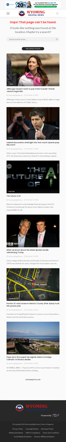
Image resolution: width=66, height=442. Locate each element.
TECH (11, 84)
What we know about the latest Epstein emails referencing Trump (28, 251)
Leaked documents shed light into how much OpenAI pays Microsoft (33, 143)
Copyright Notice (32, 429)
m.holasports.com (33, 379)
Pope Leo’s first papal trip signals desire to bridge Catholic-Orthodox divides (29, 358)
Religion (12, 352)
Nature (12, 191)
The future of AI (14, 196)
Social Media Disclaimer (23, 437)
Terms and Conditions (51, 433)
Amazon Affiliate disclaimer (44, 437)
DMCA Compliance (33, 433)
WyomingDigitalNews (15, 95)
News (11, 245)
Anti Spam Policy (47, 429)
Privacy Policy (18, 429)
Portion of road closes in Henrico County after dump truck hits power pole (33, 304)
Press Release (14, 298)
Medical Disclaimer (16, 433)
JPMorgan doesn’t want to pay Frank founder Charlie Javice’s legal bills (31, 90)
